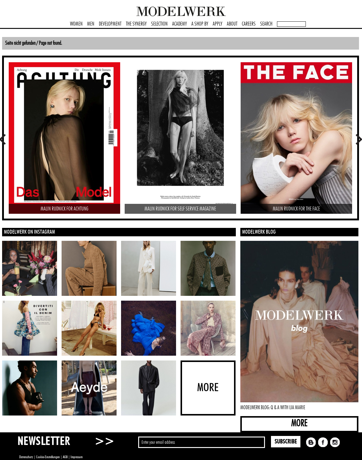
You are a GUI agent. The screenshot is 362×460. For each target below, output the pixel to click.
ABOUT (232, 24)
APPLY (217, 24)
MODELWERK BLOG (259, 232)
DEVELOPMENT (110, 24)
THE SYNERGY (136, 24)
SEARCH (266, 24)
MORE (299, 423)
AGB (65, 457)
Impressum (77, 457)
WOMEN (76, 24)
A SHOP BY (199, 24)
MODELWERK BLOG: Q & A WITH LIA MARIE (272, 407)
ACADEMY (179, 24)
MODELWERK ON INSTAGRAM (29, 232)
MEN (90, 24)
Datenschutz (26, 457)
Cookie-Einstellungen (48, 457)
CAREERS (249, 24)
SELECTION (159, 24)
